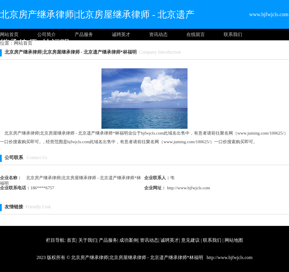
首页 (71, 240)
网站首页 (9, 34)
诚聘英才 (121, 34)
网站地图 (234, 240)
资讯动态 (158, 34)
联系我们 (233, 34)
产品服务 (84, 34)
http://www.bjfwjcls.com (188, 188)
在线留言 (195, 34)
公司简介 (46, 34)
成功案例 (128, 240)
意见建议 (190, 240)
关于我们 (87, 240)
